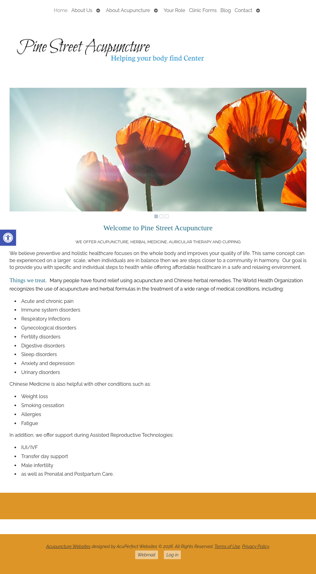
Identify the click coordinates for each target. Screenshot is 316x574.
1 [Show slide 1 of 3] (156, 216)
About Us (81, 10)
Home (61, 10)
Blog (225, 10)
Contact (243, 10)
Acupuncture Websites (68, 546)
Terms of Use (227, 546)
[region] (158, 154)
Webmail (147, 554)
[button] (8, 238)
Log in (172, 554)
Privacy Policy (255, 546)
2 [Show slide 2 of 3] (161, 216)
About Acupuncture (128, 10)
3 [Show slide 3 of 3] (166, 216)
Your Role (174, 10)
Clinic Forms (203, 10)
